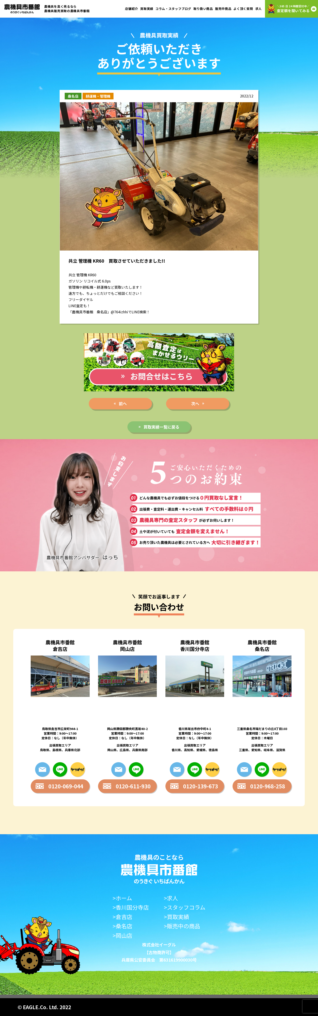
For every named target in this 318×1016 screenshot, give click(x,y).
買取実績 (146, 8)
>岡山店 (122, 935)
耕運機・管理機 (98, 96)
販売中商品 (223, 8)
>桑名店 (122, 926)
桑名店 (73, 96)
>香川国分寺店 (131, 907)
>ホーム (122, 898)
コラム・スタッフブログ (173, 8)
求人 (258, 8)
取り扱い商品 (203, 8)
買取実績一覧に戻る (161, 427)
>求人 (171, 898)
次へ (195, 403)
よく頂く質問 (243, 8)
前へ (123, 403)
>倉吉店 (122, 917)
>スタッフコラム (184, 907)
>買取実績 (176, 917)
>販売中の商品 (182, 926)
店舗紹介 (131, 8)
